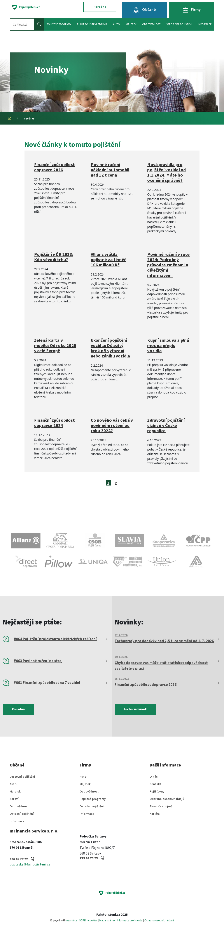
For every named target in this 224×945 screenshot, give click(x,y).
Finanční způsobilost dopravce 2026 (54, 167)
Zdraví (14, 799)
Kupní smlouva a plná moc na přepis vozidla (168, 345)
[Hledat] (22, 24)
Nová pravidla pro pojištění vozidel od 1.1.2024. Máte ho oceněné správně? (166, 172)
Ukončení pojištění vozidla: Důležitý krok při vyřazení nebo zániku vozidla (110, 348)
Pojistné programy (93, 799)
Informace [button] (205, 24)
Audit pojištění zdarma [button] (92, 24)
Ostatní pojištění (22, 814)
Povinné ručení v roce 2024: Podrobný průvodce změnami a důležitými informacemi (168, 265)
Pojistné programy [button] (59, 24)
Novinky (29, 118)
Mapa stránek (107, 920)
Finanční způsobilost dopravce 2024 (54, 423)
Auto (13, 784)
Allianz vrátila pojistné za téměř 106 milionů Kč (108, 259)
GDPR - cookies (88, 920)
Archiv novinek (135, 709)
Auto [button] (116, 24)
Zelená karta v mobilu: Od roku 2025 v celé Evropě (55, 345)
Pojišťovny (157, 791)
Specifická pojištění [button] (179, 24)
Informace (17, 821)
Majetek (15, 791)
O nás (154, 777)
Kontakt (155, 784)
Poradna (99, 7)
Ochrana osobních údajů (167, 799)
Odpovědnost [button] (151, 24)
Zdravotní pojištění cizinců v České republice (166, 425)
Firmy (192, 10)
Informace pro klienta (129, 920)
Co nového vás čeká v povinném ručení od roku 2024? (112, 425)
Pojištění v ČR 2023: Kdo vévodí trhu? (53, 257)
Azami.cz (71, 920)
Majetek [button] (131, 24)
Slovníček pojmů (161, 806)
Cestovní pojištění (22, 777)
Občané (144, 10)
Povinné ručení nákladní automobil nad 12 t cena (110, 170)
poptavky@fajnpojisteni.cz (30, 864)
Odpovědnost (19, 806)
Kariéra (155, 814)
